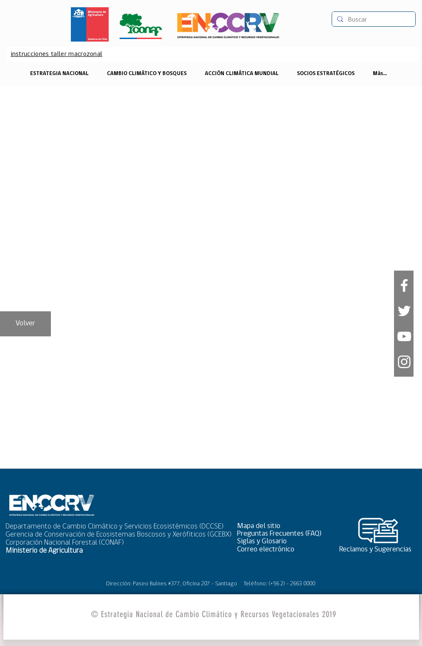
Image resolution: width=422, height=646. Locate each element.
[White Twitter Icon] (404, 310)
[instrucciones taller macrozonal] (56, 54)
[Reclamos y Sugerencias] (378, 549)
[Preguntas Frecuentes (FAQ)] (282, 534)
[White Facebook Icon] (404, 285)
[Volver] (25, 323)
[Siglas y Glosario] (282, 541)
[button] (282, 526)
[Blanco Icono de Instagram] (404, 361)
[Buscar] (372, 20)
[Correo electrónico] (282, 549)
